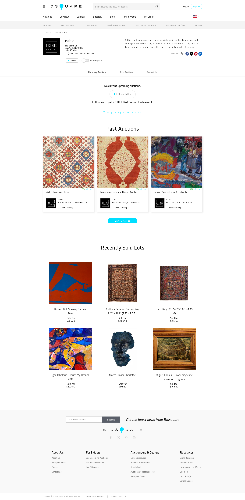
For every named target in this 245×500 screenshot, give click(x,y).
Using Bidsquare (187, 457)
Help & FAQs (185, 476)
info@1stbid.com (87, 53)
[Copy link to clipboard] (182, 54)
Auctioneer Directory (95, 462)
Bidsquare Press (59, 462)
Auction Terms (186, 462)
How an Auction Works (190, 467)
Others (198, 25)
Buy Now (64, 16)
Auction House (55, 32)
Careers (55, 467)
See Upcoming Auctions (97, 457)
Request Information (140, 462)
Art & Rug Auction (57, 192)
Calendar (81, 16)
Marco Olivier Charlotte (122, 375)
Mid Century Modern (145, 25)
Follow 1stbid (123, 94)
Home (45, 32)
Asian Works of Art (175, 25)
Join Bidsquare (92, 467)
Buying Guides (186, 480)
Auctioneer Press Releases (143, 471)
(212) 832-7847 (71, 53)
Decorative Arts (69, 25)
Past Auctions (126, 72)
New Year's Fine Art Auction (172, 192)
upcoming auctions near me (126, 112)
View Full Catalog (122, 220)
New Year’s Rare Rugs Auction (119, 192)
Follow (73, 60)
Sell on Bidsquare (138, 457)
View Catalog (67, 207)
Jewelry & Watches (116, 25)
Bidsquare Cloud (138, 476)
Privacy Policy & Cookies (94, 496)
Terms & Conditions (118, 496)
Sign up (196, 6)
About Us (56, 457)
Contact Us (152, 72)
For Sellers (149, 16)
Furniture (91, 25)
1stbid (69, 40)
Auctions (47, 16)
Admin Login (136, 467)
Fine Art (47, 25)
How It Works (129, 16)
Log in (186, 6)
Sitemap (184, 471)
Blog (112, 16)
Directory (97, 16)
